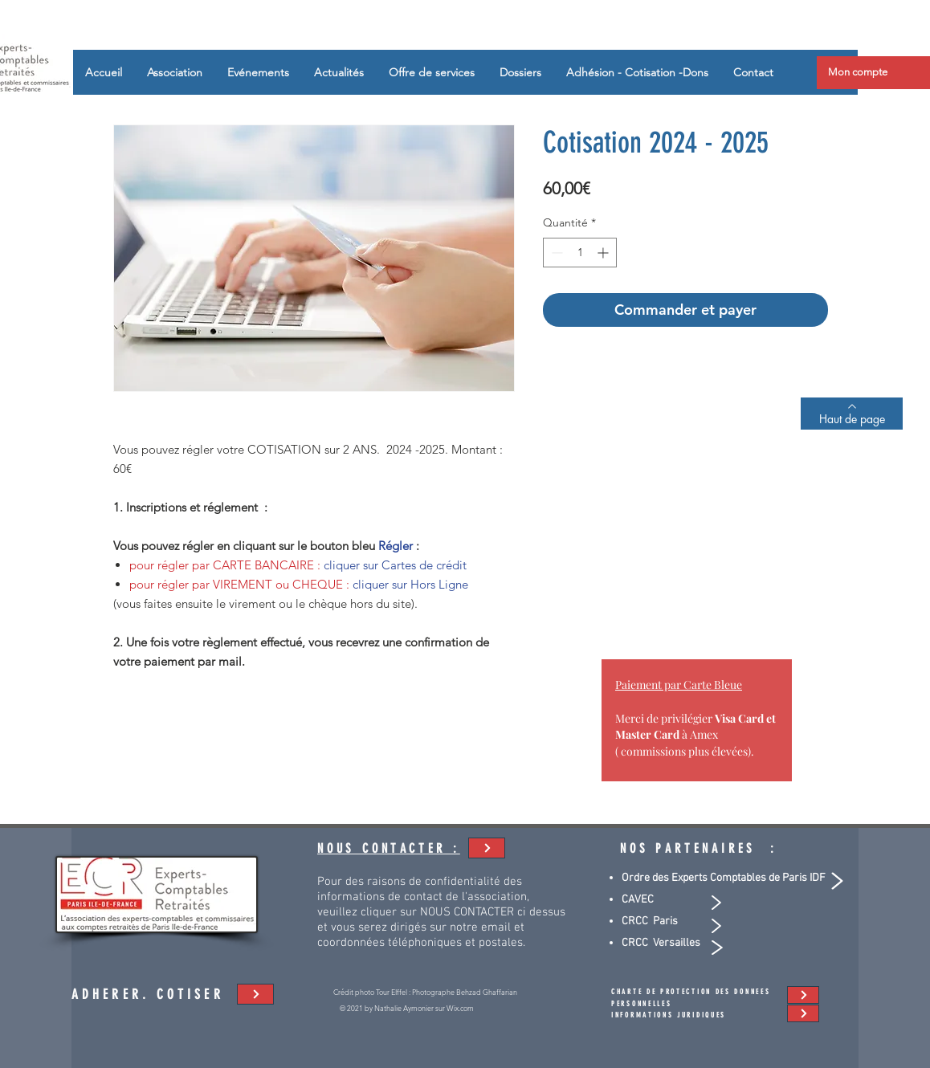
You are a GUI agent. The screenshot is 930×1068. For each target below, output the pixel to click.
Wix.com (460, 1008)
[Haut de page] (852, 413)
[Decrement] (555, 252)
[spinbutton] (579, 252)
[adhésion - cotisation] (486, 848)
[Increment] (604, 252)
